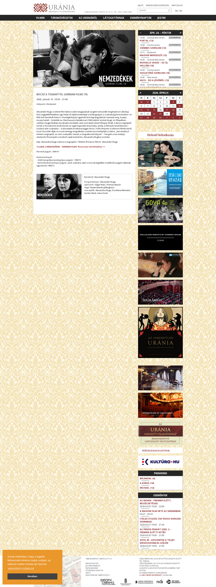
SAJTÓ (140, 5)
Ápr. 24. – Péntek (160, 33)
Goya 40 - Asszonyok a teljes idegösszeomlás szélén (157, 541)
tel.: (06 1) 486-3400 (123, 12)
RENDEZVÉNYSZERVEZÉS (157, 5)
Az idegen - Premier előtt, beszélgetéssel (155, 502)
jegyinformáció (93, 566)
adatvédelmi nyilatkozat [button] (21, 568)
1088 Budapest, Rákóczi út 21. (98, 12)
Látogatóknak (113, 18)
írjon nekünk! (92, 568)
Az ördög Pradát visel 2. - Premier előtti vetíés (155, 531)
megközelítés (92, 563)
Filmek (40, 18)
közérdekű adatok (94, 570)
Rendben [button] (32, 576)
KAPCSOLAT (177, 5)
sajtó (88, 573)
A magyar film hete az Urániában (160, 511)
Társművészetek (62, 18)
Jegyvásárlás (174, 37)
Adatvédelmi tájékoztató (98, 575)
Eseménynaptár (140, 18)
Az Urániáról (88, 18)
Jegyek (161, 18)
